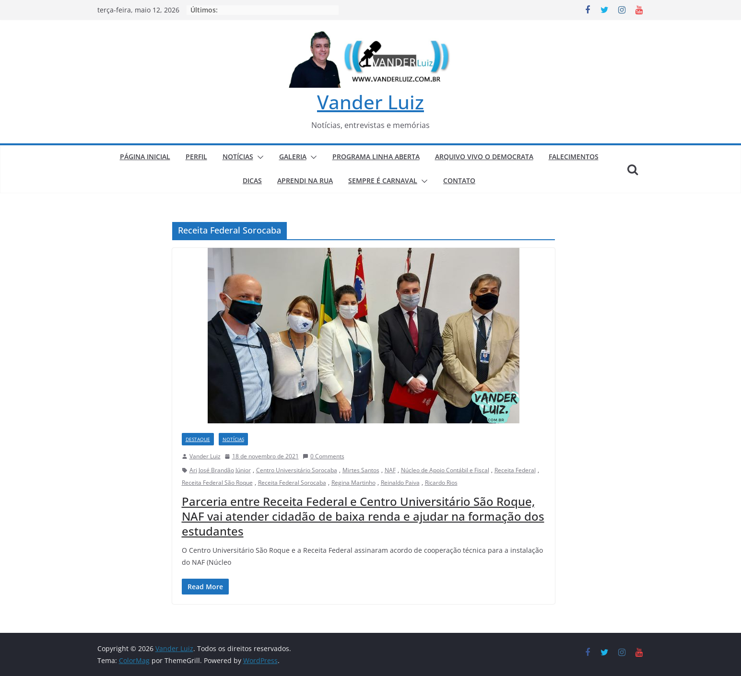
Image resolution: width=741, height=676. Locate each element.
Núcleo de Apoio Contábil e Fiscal (445, 470)
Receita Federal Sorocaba (292, 482)
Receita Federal (515, 470)
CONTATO (459, 180)
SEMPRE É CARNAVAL (382, 180)
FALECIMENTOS (574, 156)
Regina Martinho (353, 482)
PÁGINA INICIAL (145, 156)
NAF (390, 470)
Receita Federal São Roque (217, 482)
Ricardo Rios (441, 482)
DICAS (252, 180)
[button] (258, 157)
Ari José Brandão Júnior (220, 470)
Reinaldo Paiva (400, 482)
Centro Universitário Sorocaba (296, 470)
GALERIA (292, 156)
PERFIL (196, 156)
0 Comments (323, 456)
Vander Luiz (370, 102)
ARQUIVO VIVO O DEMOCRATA (484, 156)
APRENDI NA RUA (305, 180)
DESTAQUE (198, 439)
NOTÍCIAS (238, 156)
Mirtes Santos (360, 470)
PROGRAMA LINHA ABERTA (376, 156)
